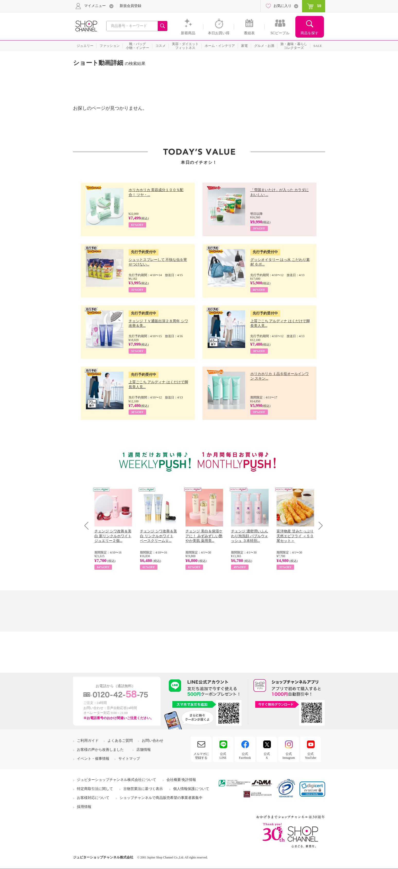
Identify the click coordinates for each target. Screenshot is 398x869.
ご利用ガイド (88, 741)
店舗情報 (143, 750)
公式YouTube (310, 755)
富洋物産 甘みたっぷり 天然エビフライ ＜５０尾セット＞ (295, 535)
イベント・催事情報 (93, 759)
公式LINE (222, 755)
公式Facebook (245, 755)
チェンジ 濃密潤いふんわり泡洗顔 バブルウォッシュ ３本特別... (249, 535)
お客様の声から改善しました (100, 750)
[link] (312, 789)
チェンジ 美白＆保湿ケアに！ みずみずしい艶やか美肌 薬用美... (204, 535)
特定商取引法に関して (95, 789)
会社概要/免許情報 (181, 780)
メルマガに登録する (201, 755)
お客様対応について (93, 798)
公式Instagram (288, 755)
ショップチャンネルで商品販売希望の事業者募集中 (161, 798)
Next (319, 525)
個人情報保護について (191, 789)
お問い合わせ (152, 741)
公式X (267, 755)
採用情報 (84, 807)
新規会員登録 (130, 6)
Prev (88, 525)
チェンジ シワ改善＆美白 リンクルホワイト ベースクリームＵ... (158, 535)
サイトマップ (129, 759)
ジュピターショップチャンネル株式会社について (116, 780)
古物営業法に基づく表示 (143, 789)
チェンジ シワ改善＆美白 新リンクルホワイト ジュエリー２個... (112, 535)
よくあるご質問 (120, 741)
